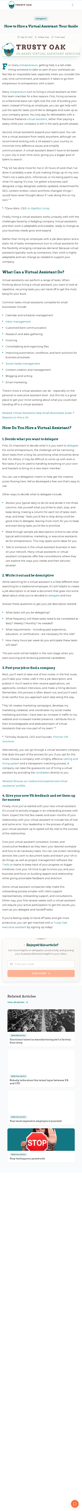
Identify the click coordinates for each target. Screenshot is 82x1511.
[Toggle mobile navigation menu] (73, 5)
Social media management (23, 363)
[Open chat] (75, 1504)
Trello (5, 864)
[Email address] (41, 964)
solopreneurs (18, 91)
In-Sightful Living (38, 208)
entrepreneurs (28, 65)
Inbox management (18, 321)
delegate (72, 445)
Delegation (41, 19)
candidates (43, 772)
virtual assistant (37, 119)
